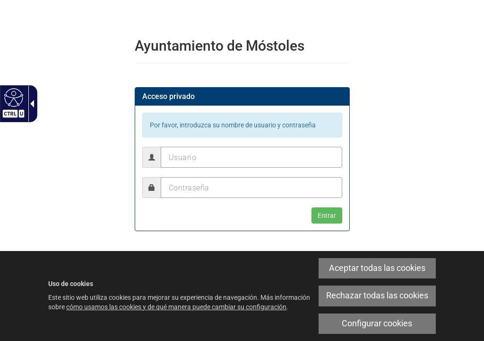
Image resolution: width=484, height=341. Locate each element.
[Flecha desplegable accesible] (30, 104)
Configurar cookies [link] (377, 323)
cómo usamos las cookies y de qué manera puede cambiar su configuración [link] (176, 307)
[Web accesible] (12, 97)
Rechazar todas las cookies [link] (377, 295)
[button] (326, 215)
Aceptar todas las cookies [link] (377, 268)
